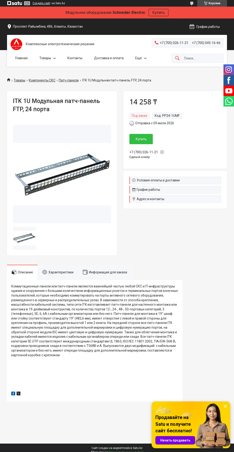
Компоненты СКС (42, 80)
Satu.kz (138, 448)
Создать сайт (41, 3)
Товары (45, 58)
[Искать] (177, 58)
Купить (158, 12)
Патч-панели (69, 80)
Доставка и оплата (109, 58)
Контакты (74, 58)
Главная (21, 58)
